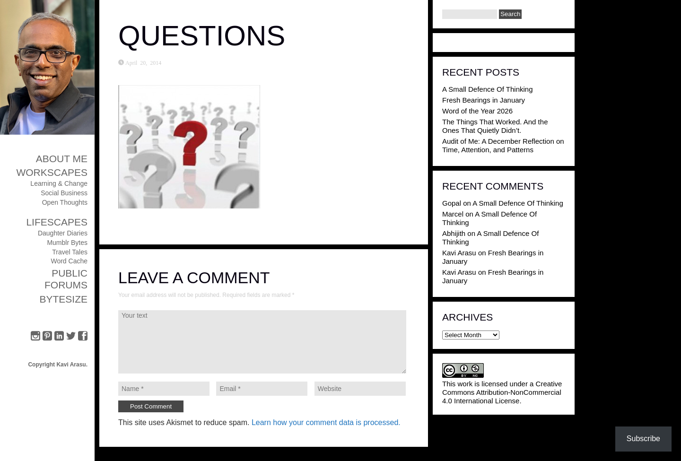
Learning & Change (58, 183)
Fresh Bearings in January (483, 100)
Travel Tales (69, 252)
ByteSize (63, 299)
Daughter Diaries (62, 233)
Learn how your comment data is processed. (326, 422)
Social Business (64, 193)
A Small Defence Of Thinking (487, 89)
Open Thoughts (64, 202)
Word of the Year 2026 (477, 111)
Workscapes (51, 172)
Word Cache (69, 261)
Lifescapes (56, 222)
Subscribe (643, 439)
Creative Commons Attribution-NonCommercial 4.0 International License (502, 392)
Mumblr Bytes (67, 242)
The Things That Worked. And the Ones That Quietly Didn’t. (495, 126)
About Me (61, 158)
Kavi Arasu (459, 253)
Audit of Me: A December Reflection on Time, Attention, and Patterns (503, 145)
